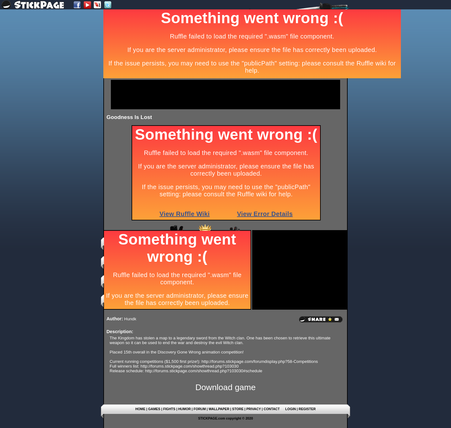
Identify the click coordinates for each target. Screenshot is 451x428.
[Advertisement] (225, 94)
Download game (225, 387)
